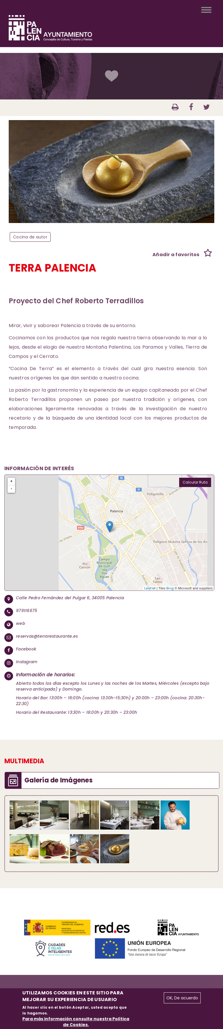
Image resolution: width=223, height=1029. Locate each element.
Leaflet (150, 588)
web (20, 623)
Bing (170, 588)
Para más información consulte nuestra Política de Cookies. (75, 1022)
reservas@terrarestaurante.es (47, 636)
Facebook (26, 649)
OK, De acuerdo (182, 998)
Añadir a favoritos (175, 254)
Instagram (26, 662)
